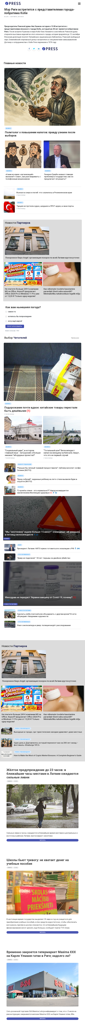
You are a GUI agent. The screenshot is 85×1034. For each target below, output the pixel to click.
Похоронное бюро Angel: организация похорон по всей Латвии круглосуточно (42, 258)
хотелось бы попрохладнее (19, 316)
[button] (79, 3)
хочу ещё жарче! (15, 321)
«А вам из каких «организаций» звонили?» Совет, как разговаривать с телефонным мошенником (23, 176)
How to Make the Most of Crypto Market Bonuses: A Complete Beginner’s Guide (47, 755)
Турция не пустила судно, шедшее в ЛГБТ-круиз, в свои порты (45, 206)
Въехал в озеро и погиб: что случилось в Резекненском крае (44, 192)
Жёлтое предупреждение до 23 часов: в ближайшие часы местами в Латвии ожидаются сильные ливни (42, 773)
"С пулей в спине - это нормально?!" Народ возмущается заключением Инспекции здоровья (43, 491)
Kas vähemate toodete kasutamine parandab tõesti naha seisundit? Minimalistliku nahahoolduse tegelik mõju (62, 291)
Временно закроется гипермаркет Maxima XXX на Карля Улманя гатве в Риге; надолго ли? (41, 954)
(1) (28, 410)
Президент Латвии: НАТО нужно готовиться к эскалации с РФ (45, 548)
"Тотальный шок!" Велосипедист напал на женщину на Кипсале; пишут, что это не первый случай (61, 452)
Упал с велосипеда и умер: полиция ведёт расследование (44, 625)
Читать (42, 840)
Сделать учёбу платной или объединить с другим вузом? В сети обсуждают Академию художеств (46, 615)
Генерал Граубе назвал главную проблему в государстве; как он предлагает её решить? (58, 176)
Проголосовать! (14, 326)
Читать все (75, 338)
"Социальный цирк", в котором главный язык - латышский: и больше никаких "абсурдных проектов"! (23, 452)
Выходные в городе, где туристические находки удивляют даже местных (48, 732)
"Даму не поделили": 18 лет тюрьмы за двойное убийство (43, 558)
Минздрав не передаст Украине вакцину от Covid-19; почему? (38, 597)
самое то (12, 312)
